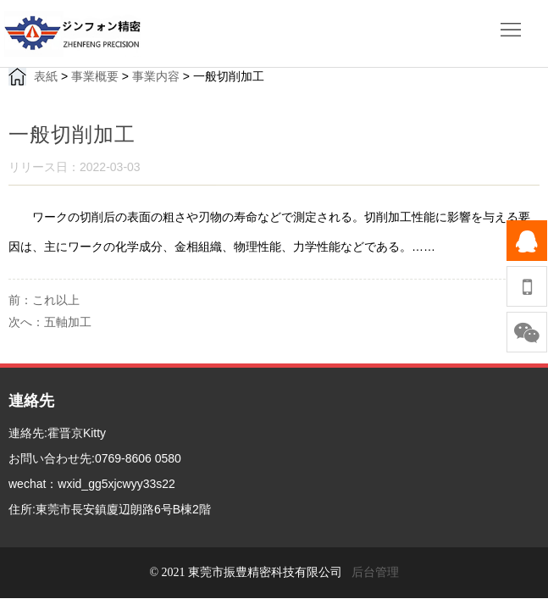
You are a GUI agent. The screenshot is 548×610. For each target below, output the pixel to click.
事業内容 (156, 76)
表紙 (46, 76)
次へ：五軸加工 (49, 322)
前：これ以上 (44, 300)
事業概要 (95, 76)
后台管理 (375, 572)
